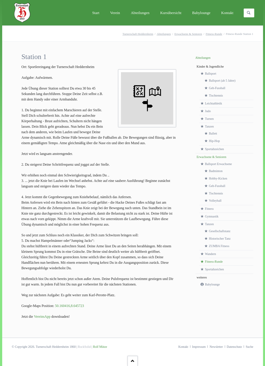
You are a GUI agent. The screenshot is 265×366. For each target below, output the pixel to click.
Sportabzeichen (214, 149)
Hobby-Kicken (218, 178)
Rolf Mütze (100, 346)
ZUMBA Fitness (219, 246)
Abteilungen (164, 34)
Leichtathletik (213, 103)
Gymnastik (211, 216)
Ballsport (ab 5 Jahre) (222, 80)
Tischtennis (216, 95)
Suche (249, 346)
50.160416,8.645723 (69, 306)
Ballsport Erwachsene (218, 164)
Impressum (199, 346)
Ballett (213, 133)
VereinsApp (42, 316)
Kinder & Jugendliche (210, 66)
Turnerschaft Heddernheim (138, 34)
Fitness (209, 208)
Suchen (248, 13)
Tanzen (209, 126)
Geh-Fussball (217, 88)
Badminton (215, 171)
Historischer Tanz (220, 238)
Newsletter (216, 346)
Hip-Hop (214, 141)
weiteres (202, 277)
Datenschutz (234, 346)
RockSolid (84, 346)
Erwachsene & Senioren (188, 34)
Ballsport (210, 73)
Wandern (210, 254)
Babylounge (212, 284)
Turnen (209, 118)
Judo (208, 111)
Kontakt (183, 346)
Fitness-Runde (214, 34)
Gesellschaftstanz (219, 231)
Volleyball (215, 200)
